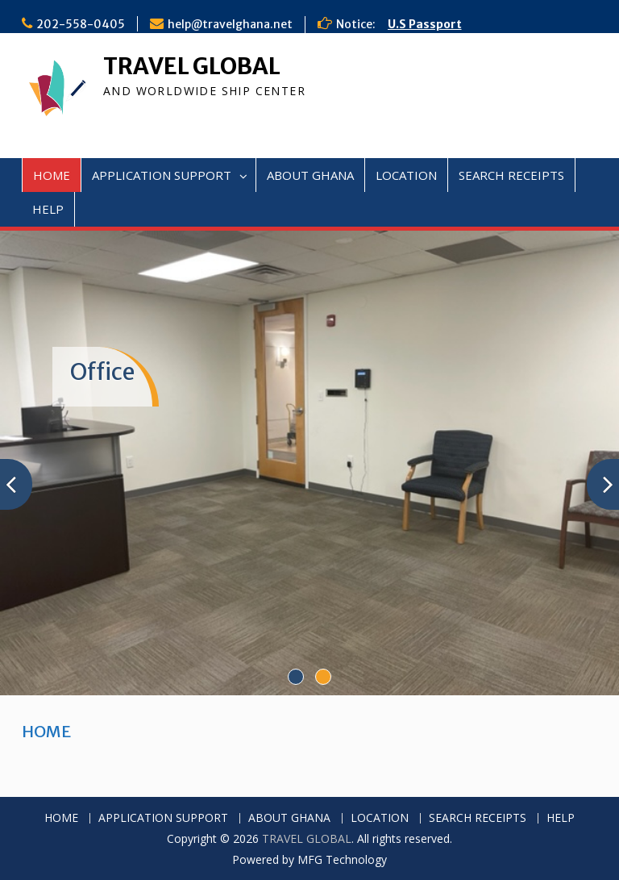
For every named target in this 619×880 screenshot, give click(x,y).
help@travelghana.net (230, 24)
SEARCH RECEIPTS (511, 175)
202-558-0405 (80, 24)
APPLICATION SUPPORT (161, 175)
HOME (51, 175)
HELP (48, 209)
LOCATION (406, 175)
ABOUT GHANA (310, 175)
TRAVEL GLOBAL (191, 66)
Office (102, 371)
